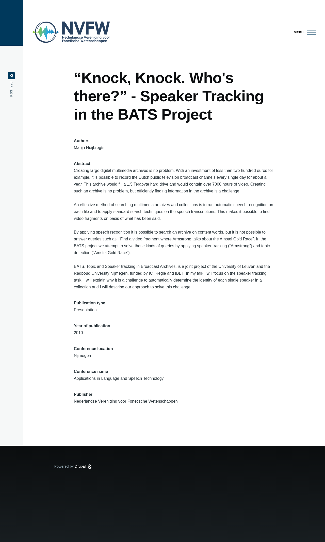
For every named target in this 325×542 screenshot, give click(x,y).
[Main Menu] (303, 32)
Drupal (80, 466)
